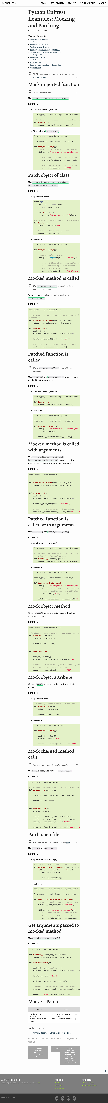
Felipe (31, 1038)
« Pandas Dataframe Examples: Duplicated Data (38, 1052)
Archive (72, 3)
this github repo (39, 77)
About (102, 3)
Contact (58, 1083)
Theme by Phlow (88, 1083)
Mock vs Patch (35, 68)
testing (31, 1041)
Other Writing (87, 3)
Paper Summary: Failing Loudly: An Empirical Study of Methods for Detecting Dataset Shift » (70, 1055)
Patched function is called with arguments (45, 52)
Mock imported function (39, 39)
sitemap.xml (59, 1088)
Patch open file (35, 62)
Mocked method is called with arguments (45, 49)
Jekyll (14, 1097)
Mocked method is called (39, 44)
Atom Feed (59, 1085)
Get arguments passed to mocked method (45, 65)
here (68, 842)
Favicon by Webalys (89, 1085)
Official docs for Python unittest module (52, 1032)
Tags (43, 3)
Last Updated (57, 3)
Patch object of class (38, 42)
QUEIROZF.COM (9, 3)
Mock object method (37, 55)
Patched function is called (39, 47)
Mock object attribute (38, 57)
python (71, 1038)
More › (38, 1083)
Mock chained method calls (40, 60)
